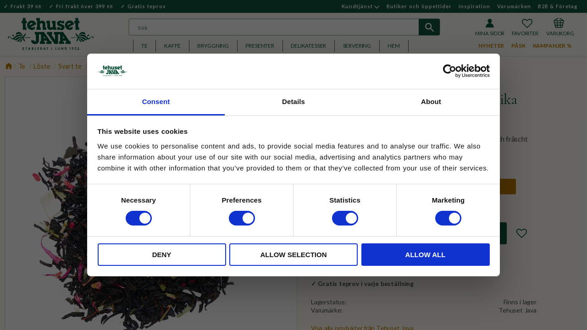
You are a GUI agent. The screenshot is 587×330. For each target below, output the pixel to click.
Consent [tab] (156, 101)
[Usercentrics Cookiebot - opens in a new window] (450, 71)
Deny (162, 254)
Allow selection (293, 254)
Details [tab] (293, 101)
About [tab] (431, 101)
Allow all (425, 254)
